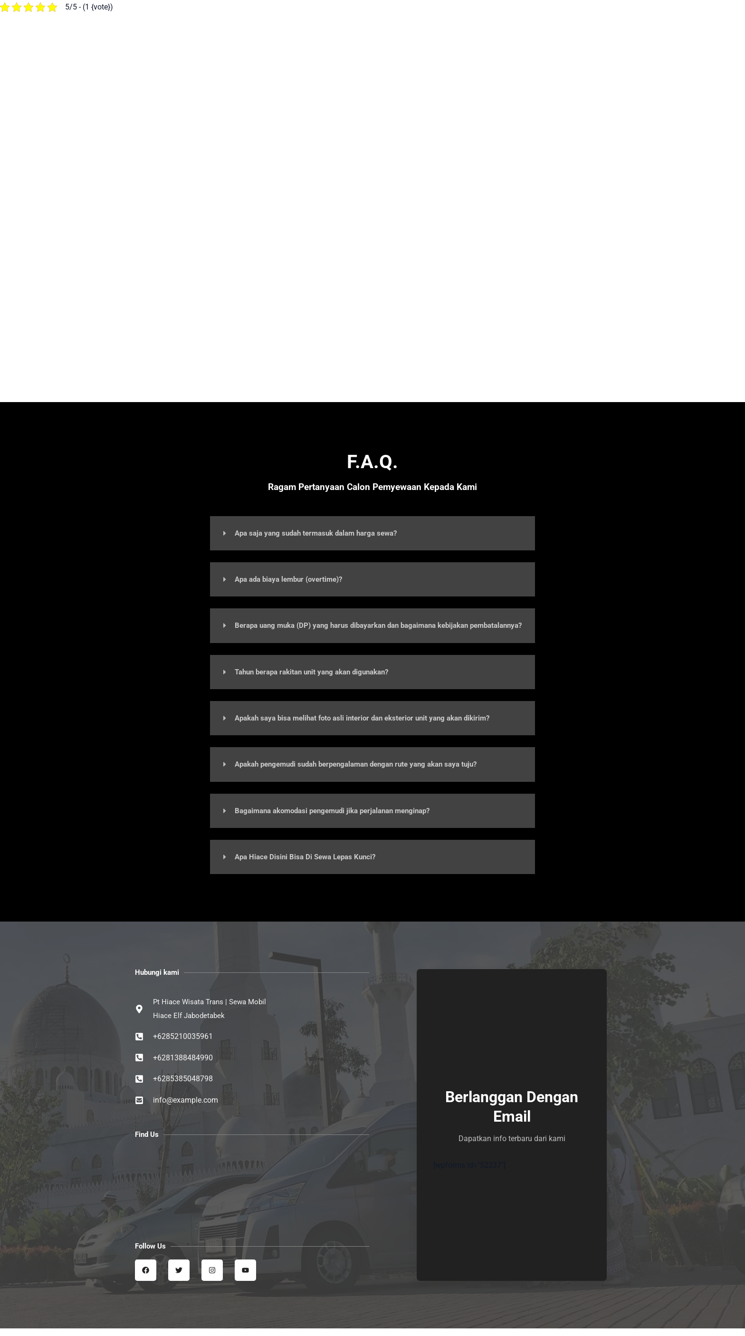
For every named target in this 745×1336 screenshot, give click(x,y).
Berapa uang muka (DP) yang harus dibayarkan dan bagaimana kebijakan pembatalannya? (361, 629)
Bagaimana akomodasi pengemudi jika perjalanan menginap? (341, 817)
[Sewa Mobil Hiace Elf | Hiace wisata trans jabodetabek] (252, 1191)
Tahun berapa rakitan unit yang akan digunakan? (318, 678)
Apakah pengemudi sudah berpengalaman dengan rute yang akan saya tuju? (366, 771)
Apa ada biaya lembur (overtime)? (293, 579)
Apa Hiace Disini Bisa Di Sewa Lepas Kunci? (309, 863)
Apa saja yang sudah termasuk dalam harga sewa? (322, 533)
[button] (372, 533)
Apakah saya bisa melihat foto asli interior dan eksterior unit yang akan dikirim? (372, 725)
